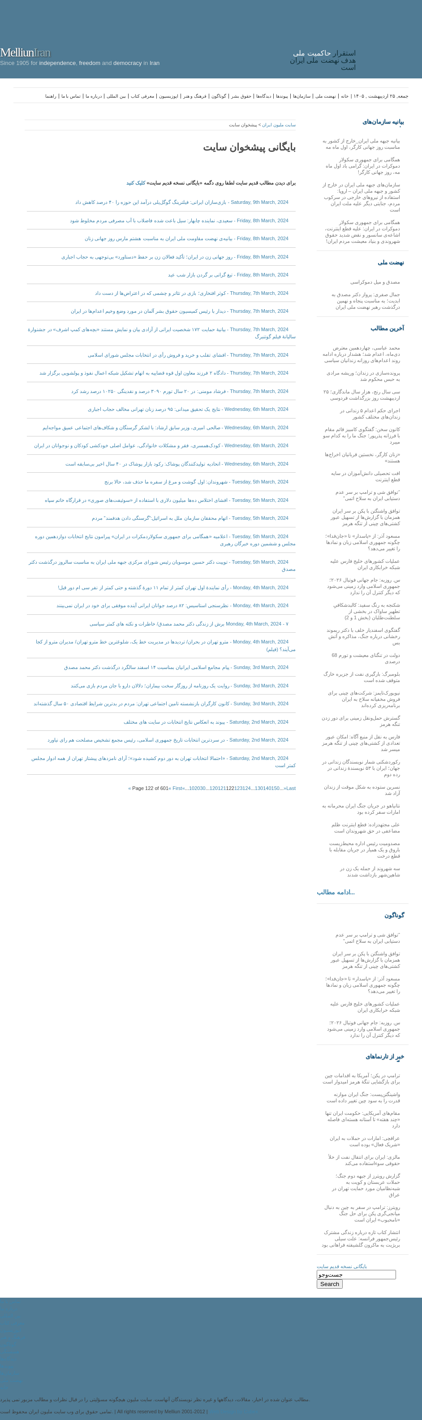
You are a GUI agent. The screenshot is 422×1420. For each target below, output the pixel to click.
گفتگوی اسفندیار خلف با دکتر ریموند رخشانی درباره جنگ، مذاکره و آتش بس (363, 636)
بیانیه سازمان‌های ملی (383, 121)
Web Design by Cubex (233, 1411)
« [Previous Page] (183, 788)
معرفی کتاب (142, 96)
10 (191, 788)
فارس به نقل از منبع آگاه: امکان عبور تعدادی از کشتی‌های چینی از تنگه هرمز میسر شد (361, 743)
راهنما (50, 96)
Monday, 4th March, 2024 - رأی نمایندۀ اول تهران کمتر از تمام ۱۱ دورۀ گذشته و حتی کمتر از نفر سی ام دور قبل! (173, 587)
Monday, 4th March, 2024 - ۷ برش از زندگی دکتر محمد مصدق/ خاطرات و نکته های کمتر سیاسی (189, 623)
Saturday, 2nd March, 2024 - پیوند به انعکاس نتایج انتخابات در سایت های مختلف (206, 722)
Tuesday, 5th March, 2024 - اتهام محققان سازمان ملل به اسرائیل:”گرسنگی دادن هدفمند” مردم (190, 518)
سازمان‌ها (301, 96)
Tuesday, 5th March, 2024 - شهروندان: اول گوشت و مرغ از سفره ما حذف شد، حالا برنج (196, 481)
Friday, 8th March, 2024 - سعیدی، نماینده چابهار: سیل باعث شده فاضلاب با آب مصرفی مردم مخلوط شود (179, 220)
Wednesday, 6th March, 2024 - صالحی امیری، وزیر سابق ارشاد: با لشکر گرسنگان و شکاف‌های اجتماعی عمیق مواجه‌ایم (166, 427)
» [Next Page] (285, 788)
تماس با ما (71, 96)
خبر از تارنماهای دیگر (385, 1056)
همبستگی (9, 1351)
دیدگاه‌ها (263, 96)
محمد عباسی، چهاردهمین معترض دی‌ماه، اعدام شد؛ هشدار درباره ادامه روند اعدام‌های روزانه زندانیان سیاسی (361, 354)
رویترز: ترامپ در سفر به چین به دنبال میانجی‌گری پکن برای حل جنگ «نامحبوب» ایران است (362, 1213)
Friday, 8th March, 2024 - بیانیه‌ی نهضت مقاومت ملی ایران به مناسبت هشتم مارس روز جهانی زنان (187, 238)
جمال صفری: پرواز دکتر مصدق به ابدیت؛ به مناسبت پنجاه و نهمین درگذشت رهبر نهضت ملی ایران (366, 301)
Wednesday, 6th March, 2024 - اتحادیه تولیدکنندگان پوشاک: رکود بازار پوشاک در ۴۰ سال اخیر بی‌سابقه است (177, 463)
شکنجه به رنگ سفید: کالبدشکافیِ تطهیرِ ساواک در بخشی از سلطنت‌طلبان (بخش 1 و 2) (366, 611)
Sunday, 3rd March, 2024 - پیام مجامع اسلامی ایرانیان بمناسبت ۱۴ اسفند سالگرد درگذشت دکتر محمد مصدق (176, 667)
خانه (345, 96)
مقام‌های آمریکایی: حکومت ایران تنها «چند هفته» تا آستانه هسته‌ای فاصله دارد (362, 1119)
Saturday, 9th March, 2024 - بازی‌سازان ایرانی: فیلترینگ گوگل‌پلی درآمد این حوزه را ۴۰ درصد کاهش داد (182, 202)
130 (259, 788)
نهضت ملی (325, 96)
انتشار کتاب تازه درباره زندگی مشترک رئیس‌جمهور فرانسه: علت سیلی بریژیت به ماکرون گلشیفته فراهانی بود (361, 1238)
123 (238, 788)
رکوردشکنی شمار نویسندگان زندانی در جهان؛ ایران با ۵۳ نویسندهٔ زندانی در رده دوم (361, 768)
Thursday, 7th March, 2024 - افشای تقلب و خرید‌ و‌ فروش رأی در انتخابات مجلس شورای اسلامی (188, 355)
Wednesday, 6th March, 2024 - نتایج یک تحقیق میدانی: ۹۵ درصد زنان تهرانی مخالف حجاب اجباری (188, 409)
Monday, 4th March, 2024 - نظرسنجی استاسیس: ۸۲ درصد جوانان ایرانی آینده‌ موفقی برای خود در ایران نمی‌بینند (172, 605)
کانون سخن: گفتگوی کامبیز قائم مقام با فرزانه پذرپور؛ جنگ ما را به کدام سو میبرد (361, 436)
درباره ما (94, 96)
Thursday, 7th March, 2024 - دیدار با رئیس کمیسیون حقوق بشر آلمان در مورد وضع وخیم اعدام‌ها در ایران (180, 311)
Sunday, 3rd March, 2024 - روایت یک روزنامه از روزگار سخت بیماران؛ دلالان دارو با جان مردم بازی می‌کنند (180, 685)
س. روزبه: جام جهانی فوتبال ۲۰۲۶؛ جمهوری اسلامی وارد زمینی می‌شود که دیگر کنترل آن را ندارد (363, 586)
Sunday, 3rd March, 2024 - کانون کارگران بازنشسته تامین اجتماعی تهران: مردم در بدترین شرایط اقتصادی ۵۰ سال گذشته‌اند (161, 703)
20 (197, 788)
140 (267, 788)
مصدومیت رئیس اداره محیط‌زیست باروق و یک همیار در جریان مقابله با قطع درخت (364, 850)
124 (246, 788)
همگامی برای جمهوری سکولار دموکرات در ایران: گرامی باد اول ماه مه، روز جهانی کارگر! (363, 166)
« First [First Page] (175, 788)
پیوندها (282, 96)
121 (222, 788)
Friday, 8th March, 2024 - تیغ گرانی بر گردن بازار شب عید (228, 274)
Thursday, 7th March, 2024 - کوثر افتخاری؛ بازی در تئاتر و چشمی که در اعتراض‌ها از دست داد (192, 293)
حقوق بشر (241, 96)
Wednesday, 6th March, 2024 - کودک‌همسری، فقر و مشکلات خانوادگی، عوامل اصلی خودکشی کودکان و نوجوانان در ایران (161, 445)
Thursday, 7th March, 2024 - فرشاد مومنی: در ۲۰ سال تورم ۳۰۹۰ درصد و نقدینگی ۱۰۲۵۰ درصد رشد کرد (180, 391)
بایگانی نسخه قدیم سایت (342, 1266)
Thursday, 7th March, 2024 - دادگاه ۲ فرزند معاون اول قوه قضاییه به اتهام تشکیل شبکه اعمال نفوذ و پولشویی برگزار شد (164, 373)
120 (214, 788)
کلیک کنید (135, 183)
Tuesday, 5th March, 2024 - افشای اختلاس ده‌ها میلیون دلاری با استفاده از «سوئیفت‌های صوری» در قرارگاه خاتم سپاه (167, 500)
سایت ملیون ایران (279, 124)
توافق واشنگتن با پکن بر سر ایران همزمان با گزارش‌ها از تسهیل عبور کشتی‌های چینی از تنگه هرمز (365, 517)
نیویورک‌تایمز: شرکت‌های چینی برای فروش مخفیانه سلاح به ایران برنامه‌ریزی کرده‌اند (364, 699)
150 (275, 788)
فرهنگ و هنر (195, 96)
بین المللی (116, 96)
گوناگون (218, 96)
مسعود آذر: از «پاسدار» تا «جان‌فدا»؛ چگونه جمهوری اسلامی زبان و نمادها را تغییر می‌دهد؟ (362, 542)
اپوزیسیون (168, 96)
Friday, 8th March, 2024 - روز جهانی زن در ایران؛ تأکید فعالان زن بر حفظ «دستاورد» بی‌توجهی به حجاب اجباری (175, 256)
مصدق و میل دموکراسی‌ (375, 282)
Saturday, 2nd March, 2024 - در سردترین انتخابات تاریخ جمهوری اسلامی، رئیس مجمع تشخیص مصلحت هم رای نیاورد (168, 739)
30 (202, 788)
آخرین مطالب (387, 328)
